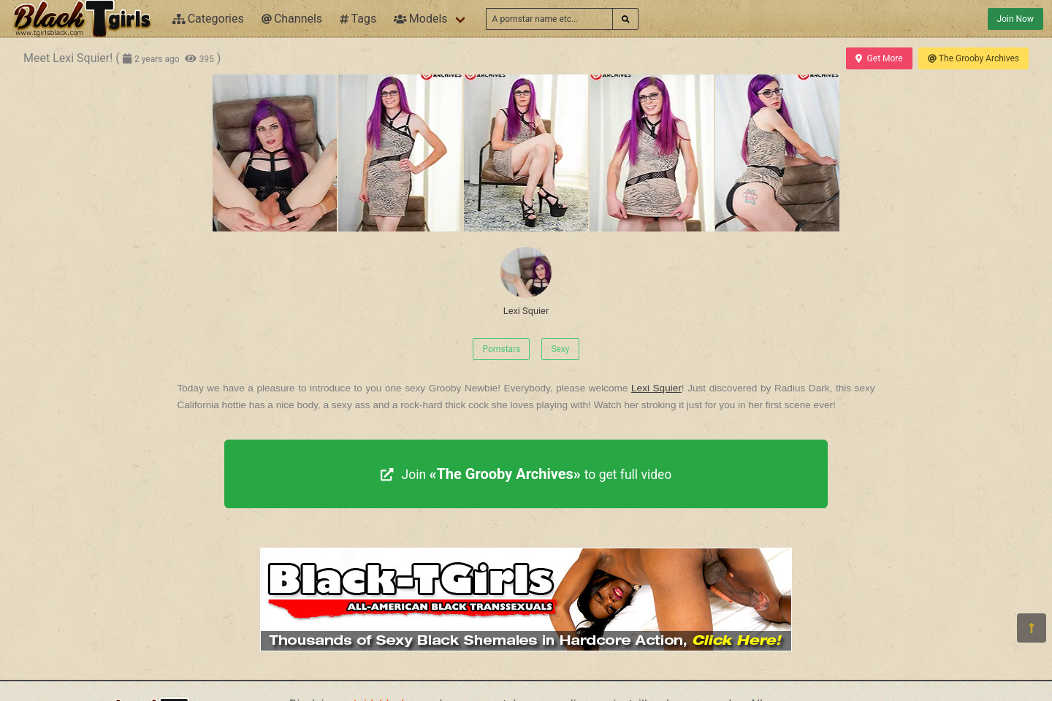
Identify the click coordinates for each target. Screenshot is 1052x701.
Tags (358, 19)
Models (420, 19)
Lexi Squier (526, 281)
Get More (878, 58)
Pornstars (501, 349)
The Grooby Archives (973, 58)
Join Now (1015, 19)
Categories (208, 19)
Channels (292, 19)
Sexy (560, 349)
